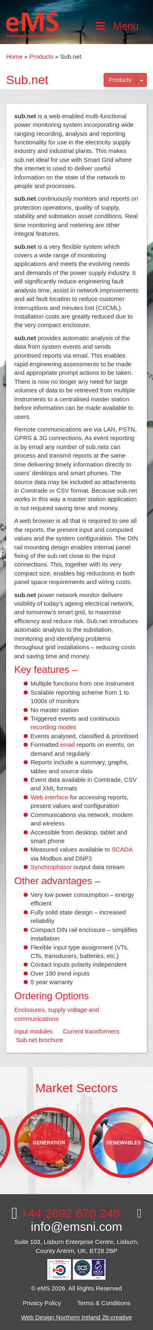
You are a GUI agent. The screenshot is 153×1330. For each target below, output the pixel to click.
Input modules (33, 1031)
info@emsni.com (86, 1220)
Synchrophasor (51, 866)
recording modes (53, 727)
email (67, 744)
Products (41, 56)
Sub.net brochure (39, 1039)
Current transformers (91, 1031)
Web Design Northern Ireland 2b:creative (76, 1317)
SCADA (121, 849)
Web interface (49, 797)
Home (14, 56)
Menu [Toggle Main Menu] (116, 26)
